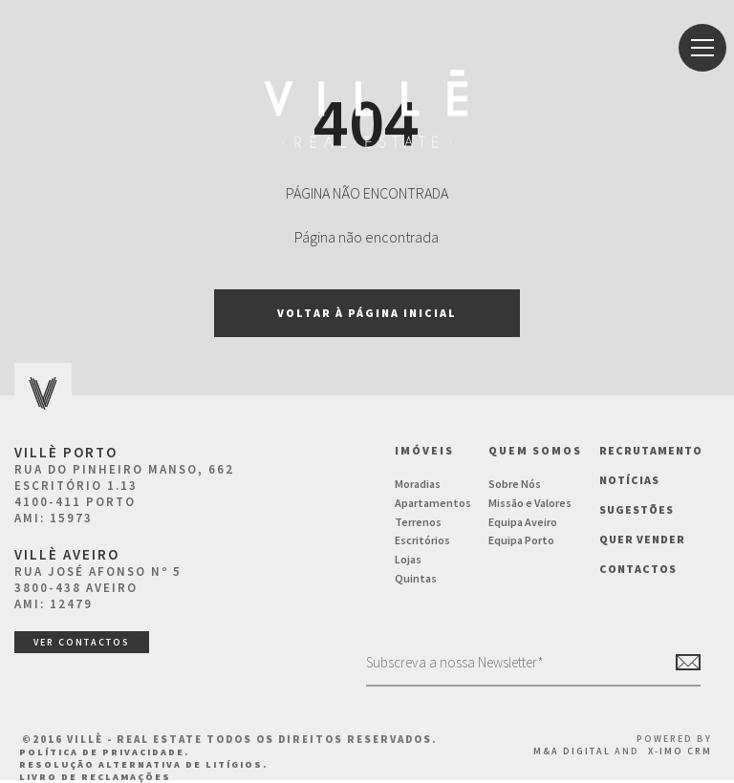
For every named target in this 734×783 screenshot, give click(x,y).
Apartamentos (433, 503)
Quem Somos (535, 450)
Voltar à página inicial (367, 313)
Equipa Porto (521, 540)
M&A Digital (572, 751)
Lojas (408, 559)
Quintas (416, 578)
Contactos (638, 568)
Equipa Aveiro (522, 522)
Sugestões (636, 509)
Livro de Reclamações (95, 777)
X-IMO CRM (680, 751)
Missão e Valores (530, 503)
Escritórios (422, 540)
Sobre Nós (514, 483)
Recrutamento (650, 450)
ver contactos (81, 642)
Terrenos (418, 522)
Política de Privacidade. (104, 752)
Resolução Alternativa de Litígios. (143, 764)
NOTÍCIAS (629, 480)
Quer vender (642, 539)
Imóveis (424, 450)
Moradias (418, 483)
